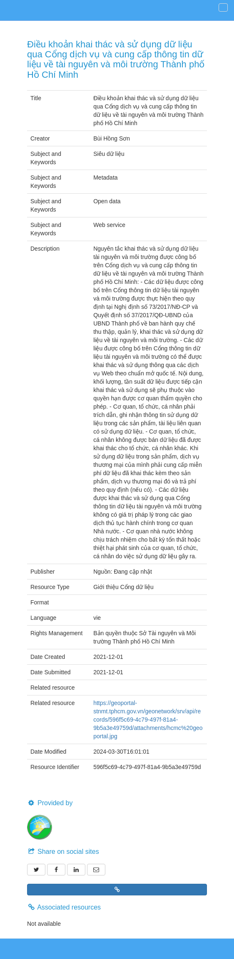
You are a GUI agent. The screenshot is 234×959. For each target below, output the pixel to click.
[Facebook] (56, 869)
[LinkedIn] (76, 869)
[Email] (96, 869)
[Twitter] (36, 869)
